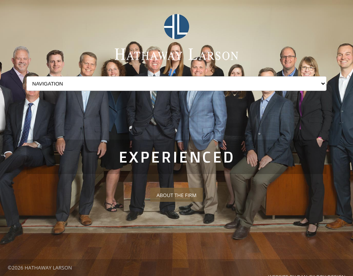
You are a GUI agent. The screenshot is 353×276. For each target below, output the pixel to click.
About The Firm (176, 195)
